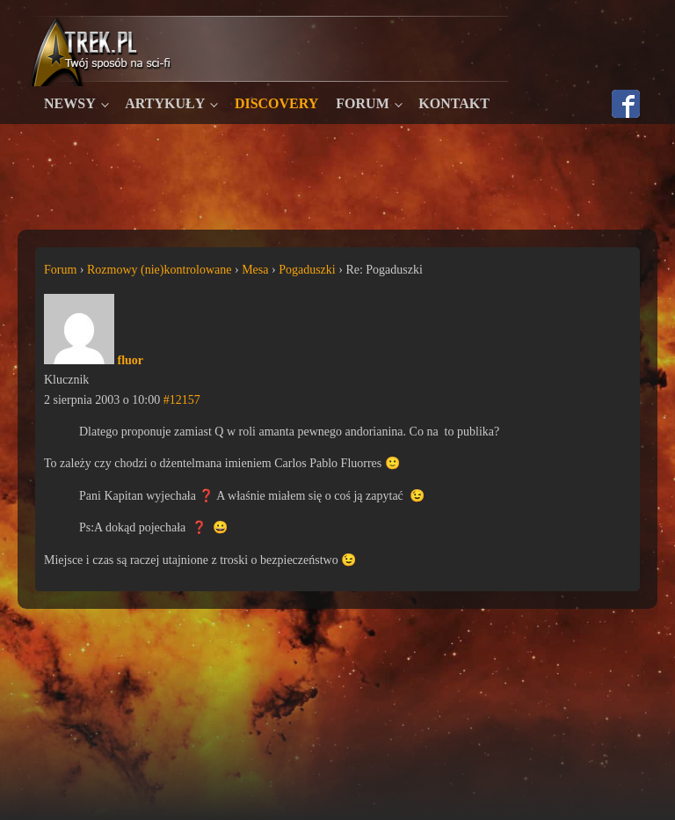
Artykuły (165, 103)
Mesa (255, 269)
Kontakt (454, 103)
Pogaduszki (307, 269)
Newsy (70, 103)
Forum (362, 103)
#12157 (181, 399)
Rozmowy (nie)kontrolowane (159, 269)
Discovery (276, 103)
